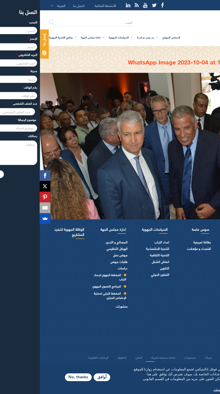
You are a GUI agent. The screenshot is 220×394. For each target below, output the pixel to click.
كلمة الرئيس (198, 248)
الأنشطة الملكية (65, 5)
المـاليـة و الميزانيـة (201, 315)
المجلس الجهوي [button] (131, 37)
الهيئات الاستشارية (200, 327)
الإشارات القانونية (58, 357)
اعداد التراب (122, 242)
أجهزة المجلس (204, 278)
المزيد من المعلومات (186, 389)
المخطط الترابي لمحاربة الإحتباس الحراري (70, 295)
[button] (22, 5)
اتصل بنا (38, 5)
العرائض (207, 334)
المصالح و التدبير (77, 242)
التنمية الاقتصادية (117, 248)
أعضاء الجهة (205, 272)
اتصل (99, 357)
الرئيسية (205, 50)
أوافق (62, 377)
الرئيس (208, 242)
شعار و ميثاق (204, 347)
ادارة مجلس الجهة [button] (50, 37)
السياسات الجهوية (115, 229)
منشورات (82, 306)
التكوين (124, 268)
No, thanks (38, 377)
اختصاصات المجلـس (200, 308)
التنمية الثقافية (119, 255)
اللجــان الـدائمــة (197, 299)
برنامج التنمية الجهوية (21, 37)
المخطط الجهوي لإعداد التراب (70, 277)
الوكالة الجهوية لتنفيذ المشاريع (29, 232)
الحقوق (82, 357)
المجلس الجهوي (199, 229)
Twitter (114, 5)
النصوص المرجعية (201, 340)
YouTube (105, 5)
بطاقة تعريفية (162, 242)
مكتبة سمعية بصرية (123, 357)
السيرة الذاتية (198, 255)
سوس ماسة (160, 229)
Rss (97, 5)
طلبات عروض (79, 261)
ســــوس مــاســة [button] (105, 37)
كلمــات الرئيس (197, 263)
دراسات (83, 268)
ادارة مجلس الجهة (73, 229)
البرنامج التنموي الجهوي (66, 286)
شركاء (168, 357)
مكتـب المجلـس (197, 292)
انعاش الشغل (120, 261)
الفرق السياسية (203, 321)
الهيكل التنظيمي (77, 248)
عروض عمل (80, 255)
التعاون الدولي (120, 274)
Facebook (122, 5)
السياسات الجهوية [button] (79, 37)
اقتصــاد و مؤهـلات (159, 248)
